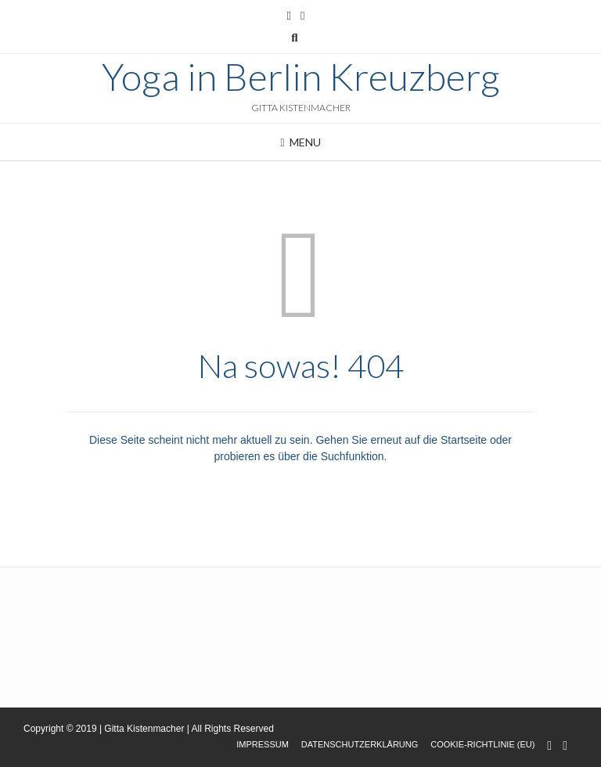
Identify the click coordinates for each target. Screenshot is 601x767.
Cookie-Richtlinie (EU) (482, 744)
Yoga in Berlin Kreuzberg (301, 76)
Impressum (262, 744)
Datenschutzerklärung (360, 744)
